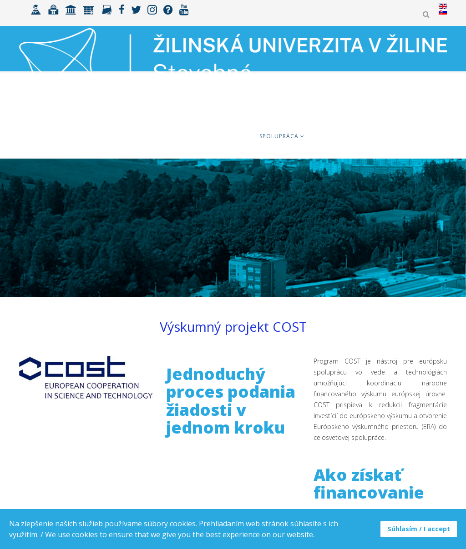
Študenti (142, 136)
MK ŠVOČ (423, 136)
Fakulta (231, 136)
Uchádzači (95, 136)
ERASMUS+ (187, 136)
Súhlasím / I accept (418, 528)
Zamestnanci (373, 136)
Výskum (325, 136)
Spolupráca (279, 136)
